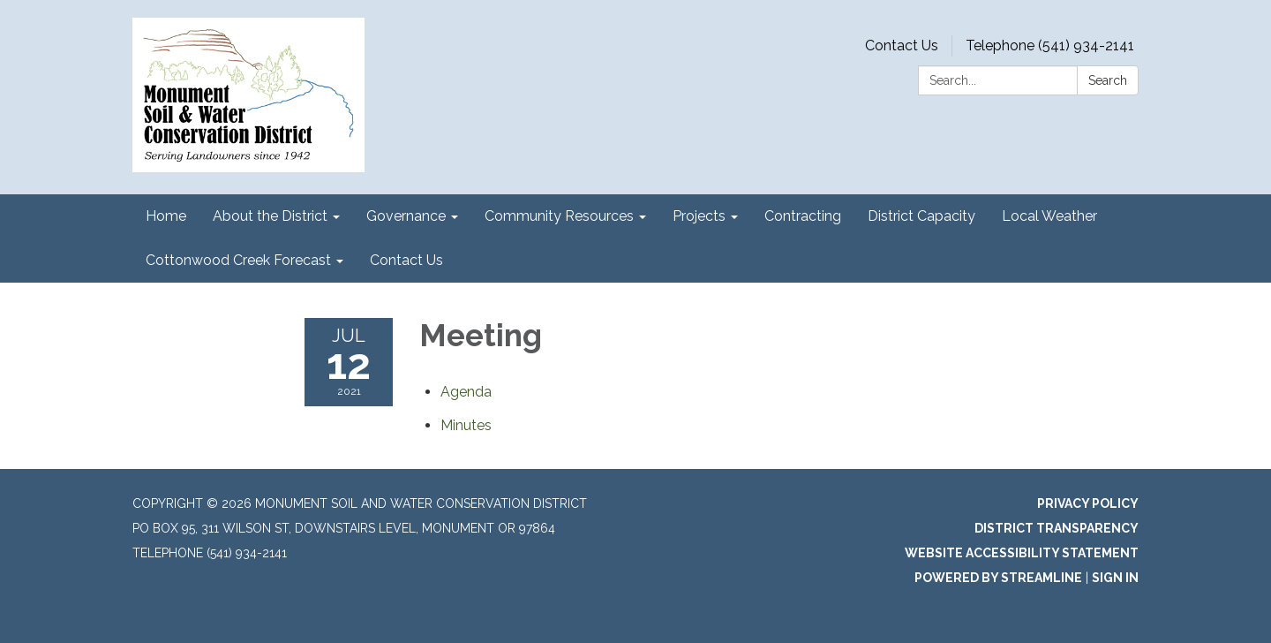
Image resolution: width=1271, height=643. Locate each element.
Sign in (1115, 578)
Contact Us (901, 45)
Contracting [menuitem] (802, 216)
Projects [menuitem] (699, 216)
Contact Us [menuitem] (406, 260)
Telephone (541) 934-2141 (1050, 45)
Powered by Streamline (998, 578)
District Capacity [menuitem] (921, 216)
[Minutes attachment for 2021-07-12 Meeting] (466, 425)
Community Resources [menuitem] (559, 216)
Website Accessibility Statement (1022, 553)
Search (1107, 80)
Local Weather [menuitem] (1049, 216)
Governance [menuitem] (406, 216)
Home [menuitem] (166, 216)
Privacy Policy (1088, 503)
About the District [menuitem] (270, 216)
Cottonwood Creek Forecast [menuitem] (238, 260)
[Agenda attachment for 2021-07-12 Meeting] (466, 391)
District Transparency (1056, 528)
